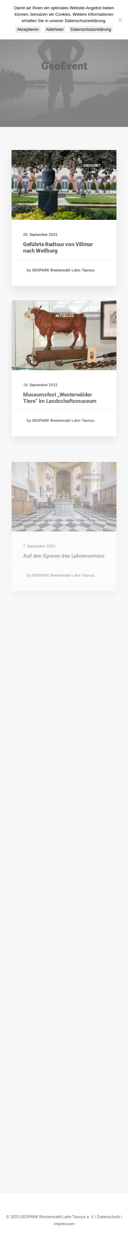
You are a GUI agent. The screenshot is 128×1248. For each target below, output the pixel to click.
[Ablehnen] (120, 20)
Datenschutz (108, 1216)
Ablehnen (55, 29)
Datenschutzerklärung (91, 29)
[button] (64, 185)
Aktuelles (64, 336)
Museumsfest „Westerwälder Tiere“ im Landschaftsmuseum (60, 417)
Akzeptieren (28, 29)
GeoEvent (92, 165)
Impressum (64, 1223)
